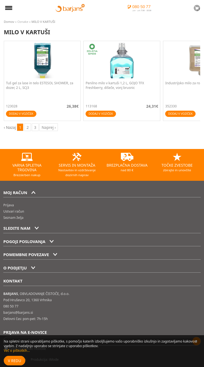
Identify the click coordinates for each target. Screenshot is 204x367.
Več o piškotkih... (17, 350)
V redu (14, 360)
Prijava (8, 205)
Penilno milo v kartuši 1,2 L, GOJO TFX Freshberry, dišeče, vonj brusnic (115, 85)
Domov (9, 22)
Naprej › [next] (49, 127)
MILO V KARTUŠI (43, 22)
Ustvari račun (13, 211)
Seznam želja (13, 217)
